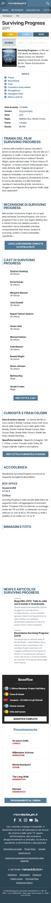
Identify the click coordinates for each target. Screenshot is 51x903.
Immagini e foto (15, 93)
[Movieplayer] (25, 814)
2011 (21, 114)
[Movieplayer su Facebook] (14, 820)
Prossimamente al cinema (25, 800)
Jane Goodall (16, 302)
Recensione (13, 80)
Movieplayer (7, 16)
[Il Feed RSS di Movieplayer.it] (36, 820)
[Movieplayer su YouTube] (31, 820)
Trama (11, 77)
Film (17, 16)
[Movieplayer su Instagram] (25, 820)
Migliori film (33, 10)
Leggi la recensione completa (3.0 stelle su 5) (25, 245)
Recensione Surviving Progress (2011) (31, 634)
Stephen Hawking (19, 271)
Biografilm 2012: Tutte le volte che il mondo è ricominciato (30, 602)
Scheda (9, 42)
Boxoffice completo (26, 719)
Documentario (26, 111)
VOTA (41, 34)
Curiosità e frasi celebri (19, 87)
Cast (10, 84)
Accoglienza (14, 90)
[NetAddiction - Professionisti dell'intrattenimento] (32, 869)
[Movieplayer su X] (20, 820)
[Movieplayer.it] (17, 3)
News (5, 10)
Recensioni (17, 10)
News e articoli (15, 97)
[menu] (3, 3)
